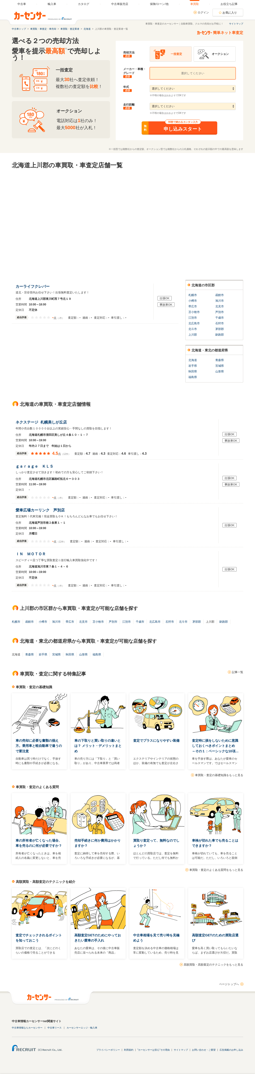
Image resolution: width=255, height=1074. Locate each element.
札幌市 (192, 295)
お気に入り (229, 12)
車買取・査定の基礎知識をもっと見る (219, 775)
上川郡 (192, 334)
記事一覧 (237, 672)
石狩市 (219, 323)
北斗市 (192, 329)
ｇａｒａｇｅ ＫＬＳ (35, 466)
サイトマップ (236, 23)
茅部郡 (219, 329)
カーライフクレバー (34, 286)
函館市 (219, 295)
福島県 (192, 377)
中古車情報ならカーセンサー (27, 1027)
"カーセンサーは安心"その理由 (153, 1050)
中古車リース (54, 1027)
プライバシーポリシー (108, 1050)
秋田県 (192, 371)
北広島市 (194, 323)
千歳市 (219, 317)
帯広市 (192, 306)
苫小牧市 (194, 312)
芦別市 (219, 312)
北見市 (219, 306)
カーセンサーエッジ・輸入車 (82, 1027)
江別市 (192, 317)
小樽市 (192, 300)
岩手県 (192, 365)
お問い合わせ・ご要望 (204, 1050)
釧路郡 (219, 334)
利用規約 (128, 1050)
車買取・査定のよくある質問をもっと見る (216, 870)
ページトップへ (229, 984)
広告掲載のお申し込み (231, 1050)
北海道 (192, 360)
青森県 (219, 360)
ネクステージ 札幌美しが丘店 (41, 422)
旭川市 (219, 300)
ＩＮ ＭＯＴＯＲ (32, 554)
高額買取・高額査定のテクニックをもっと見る (213, 964)
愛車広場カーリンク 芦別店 (41, 510)
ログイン (203, 12)
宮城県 (219, 365)
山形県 (219, 371)
